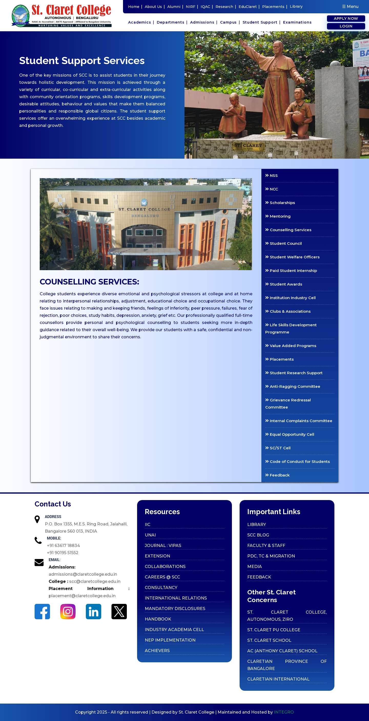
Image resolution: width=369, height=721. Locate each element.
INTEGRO (284, 712)
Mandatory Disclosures (175, 608)
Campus (230, 22)
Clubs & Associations (288, 311)
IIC (147, 524)
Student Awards (283, 284)
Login (346, 26)
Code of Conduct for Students (297, 461)
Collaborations (165, 566)
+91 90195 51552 (62, 552)
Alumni (175, 6)
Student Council (283, 243)
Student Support (262, 22)
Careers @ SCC (162, 577)
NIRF (192, 6)
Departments (172, 22)
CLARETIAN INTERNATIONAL (278, 679)
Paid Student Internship (291, 270)
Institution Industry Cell (290, 297)
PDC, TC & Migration (271, 556)
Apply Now (346, 18)
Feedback (277, 475)
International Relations (176, 598)
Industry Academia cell (174, 629)
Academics (141, 22)
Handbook (158, 619)
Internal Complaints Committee (298, 420)
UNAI (150, 535)
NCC (271, 189)
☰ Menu (350, 6)
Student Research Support (294, 372)
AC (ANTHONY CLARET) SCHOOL (282, 650)
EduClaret (249, 6)
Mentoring (278, 216)
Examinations (297, 22)
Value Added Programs (290, 345)
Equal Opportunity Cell (289, 434)
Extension (157, 556)
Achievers (157, 650)
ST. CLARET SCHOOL (269, 640)
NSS (271, 175)
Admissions (204, 22)
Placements (274, 6)
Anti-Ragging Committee (292, 386)
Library (296, 6)
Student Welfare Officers (292, 257)
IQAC (207, 6)
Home (135, 6)
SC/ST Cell (278, 447)
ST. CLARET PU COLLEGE (273, 629)
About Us (155, 6)
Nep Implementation (170, 640)
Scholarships (280, 202)
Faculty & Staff (266, 545)
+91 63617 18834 (63, 545)
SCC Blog (258, 535)
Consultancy (161, 587)
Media (254, 566)
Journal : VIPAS (163, 545)
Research (226, 6)
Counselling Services (288, 229)
